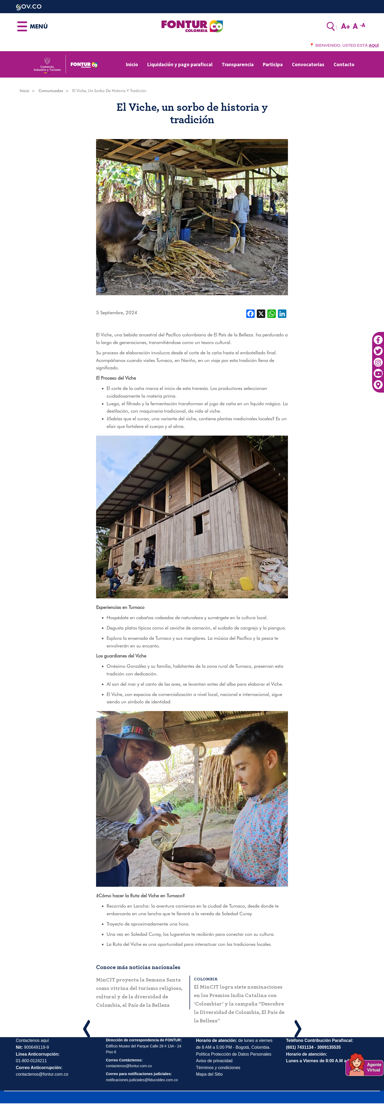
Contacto (344, 64)
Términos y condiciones (218, 1067)
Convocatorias (308, 64)
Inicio (132, 64)
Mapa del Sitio (209, 1074)
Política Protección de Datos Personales (233, 1054)
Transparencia (238, 64)
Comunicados (51, 90)
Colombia (208, 979)
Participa (273, 64)
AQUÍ (374, 45)
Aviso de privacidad (214, 1061)
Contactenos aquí (32, 1040)
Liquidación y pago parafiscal (179, 64)
